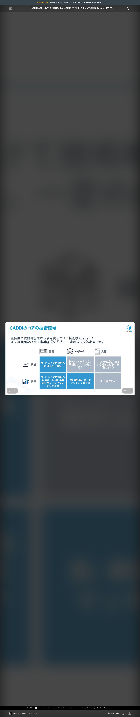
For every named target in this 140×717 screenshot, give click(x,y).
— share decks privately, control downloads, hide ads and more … (70, 2)
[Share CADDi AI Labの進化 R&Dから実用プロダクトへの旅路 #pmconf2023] (117, 713)
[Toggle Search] (127, 8)
